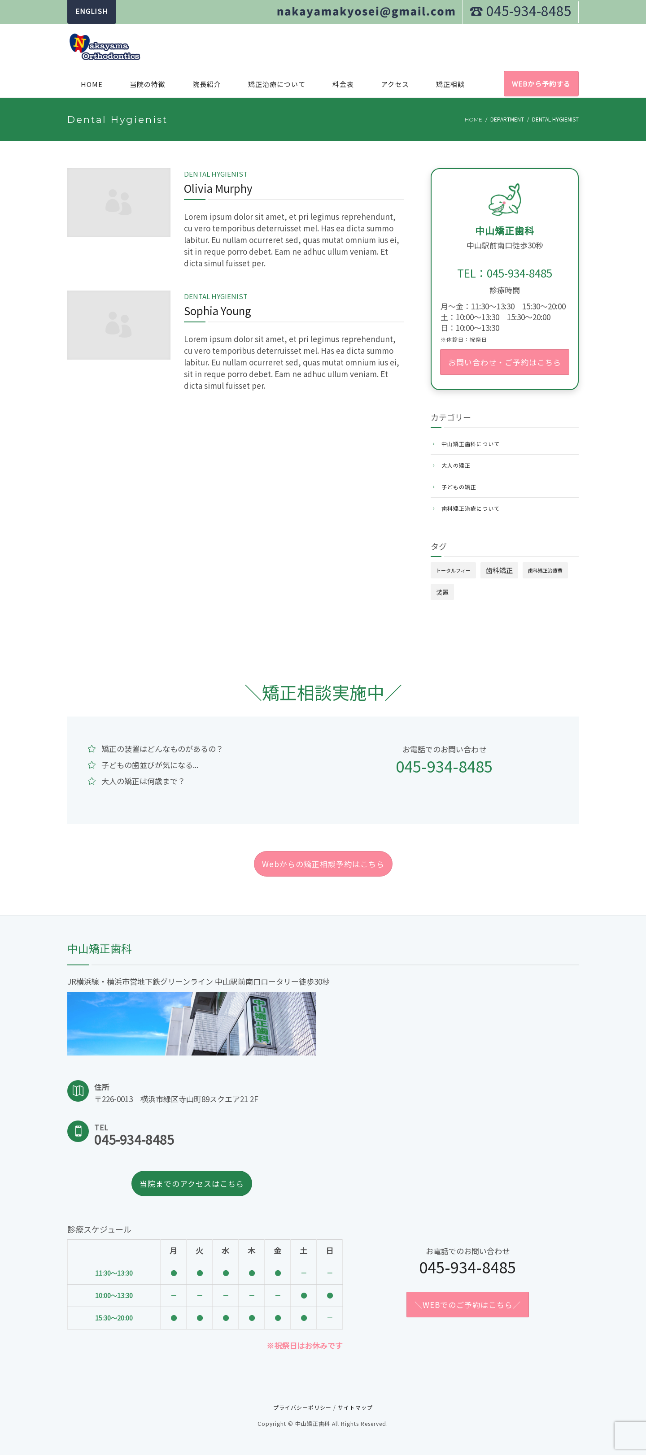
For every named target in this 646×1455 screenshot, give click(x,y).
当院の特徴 (148, 84)
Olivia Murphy (218, 188)
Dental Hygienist (216, 173)
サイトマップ (355, 1407)
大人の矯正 (456, 465)
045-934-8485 (444, 766)
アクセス (395, 84)
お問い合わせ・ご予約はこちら (504, 362)
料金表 (343, 84)
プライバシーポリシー (302, 1407)
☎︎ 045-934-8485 (521, 10)
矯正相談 (450, 84)
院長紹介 (206, 84)
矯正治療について (277, 84)
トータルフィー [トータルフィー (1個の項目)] (453, 570)
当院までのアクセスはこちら (192, 1183)
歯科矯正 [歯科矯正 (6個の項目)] (499, 570)
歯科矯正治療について (470, 508)
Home (92, 84)
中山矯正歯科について (470, 443)
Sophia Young (217, 310)
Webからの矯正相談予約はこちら (323, 863)
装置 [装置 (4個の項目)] (442, 591)
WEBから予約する (541, 83)
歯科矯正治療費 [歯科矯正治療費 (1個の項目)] (545, 570)
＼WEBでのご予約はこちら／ (468, 1304)
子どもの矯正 (458, 487)
